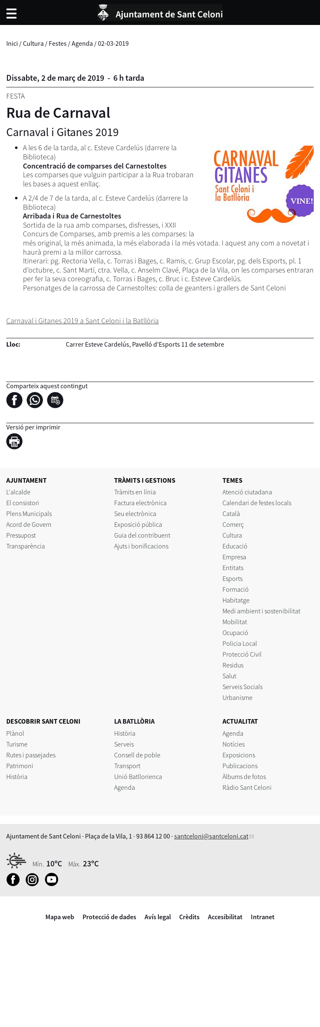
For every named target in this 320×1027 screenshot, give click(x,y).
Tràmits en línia (135, 492)
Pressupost (21, 535)
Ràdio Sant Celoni (247, 787)
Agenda (82, 43)
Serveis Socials (242, 686)
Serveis (124, 744)
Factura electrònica (140, 503)
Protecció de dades (109, 917)
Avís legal (158, 917)
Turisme (17, 744)
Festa (15, 96)
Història (17, 776)
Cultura (33, 43)
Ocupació (235, 632)
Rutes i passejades (30, 755)
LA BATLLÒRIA (134, 721)
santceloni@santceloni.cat (211, 836)
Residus (232, 665)
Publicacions (240, 766)
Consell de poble (137, 755)
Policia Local (239, 643)
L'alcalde (18, 492)
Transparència (25, 546)
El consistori (22, 503)
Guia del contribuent (142, 535)
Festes (58, 43)
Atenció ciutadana (247, 492)
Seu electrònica (135, 513)
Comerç (233, 524)
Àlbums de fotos (244, 776)
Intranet (263, 917)
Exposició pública (138, 524)
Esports (232, 578)
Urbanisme (237, 697)
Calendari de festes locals (256, 503)
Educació (235, 546)
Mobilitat (234, 622)
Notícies (233, 744)
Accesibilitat (225, 917)
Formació (235, 589)
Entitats (232, 567)
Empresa (234, 557)
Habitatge (236, 600)
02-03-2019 (113, 43)
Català (231, 513)
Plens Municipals (29, 513)
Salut (229, 676)
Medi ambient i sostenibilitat (261, 611)
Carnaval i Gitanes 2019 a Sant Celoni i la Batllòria (82, 320)
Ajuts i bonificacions (141, 546)
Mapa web (59, 917)
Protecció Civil (242, 654)
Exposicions (238, 755)
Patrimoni (19, 766)
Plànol (15, 733)
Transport (127, 766)
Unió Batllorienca (138, 776)
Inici (12, 43)
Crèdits (189, 917)
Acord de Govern (29, 524)
